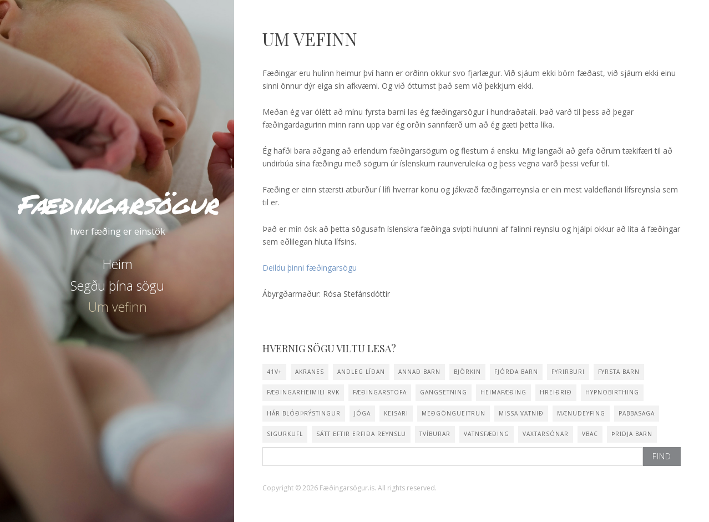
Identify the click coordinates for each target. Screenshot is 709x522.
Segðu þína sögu (117, 286)
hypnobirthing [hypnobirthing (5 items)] (612, 392)
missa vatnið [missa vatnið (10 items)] (521, 413)
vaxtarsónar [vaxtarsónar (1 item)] (546, 434)
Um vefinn (117, 307)
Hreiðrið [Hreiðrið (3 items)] (556, 392)
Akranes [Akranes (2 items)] (309, 372)
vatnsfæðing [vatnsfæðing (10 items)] (486, 434)
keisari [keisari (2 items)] (396, 413)
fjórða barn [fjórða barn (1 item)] (516, 372)
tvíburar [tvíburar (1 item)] (434, 434)
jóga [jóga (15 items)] (362, 413)
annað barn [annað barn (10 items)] (419, 372)
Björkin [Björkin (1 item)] (467, 372)
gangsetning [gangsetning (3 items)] (443, 392)
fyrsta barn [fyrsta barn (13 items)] (619, 372)
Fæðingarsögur (117, 204)
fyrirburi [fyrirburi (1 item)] (568, 372)
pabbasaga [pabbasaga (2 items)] (637, 413)
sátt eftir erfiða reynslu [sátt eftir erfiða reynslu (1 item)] (361, 434)
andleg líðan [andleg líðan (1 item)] (361, 372)
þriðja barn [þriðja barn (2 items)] (631, 434)
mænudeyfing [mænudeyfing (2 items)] (581, 413)
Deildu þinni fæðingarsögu (309, 267)
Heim (118, 264)
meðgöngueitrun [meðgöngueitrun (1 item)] (453, 413)
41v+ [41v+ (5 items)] (274, 372)
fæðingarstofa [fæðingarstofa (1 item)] (380, 392)
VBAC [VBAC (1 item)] (590, 434)
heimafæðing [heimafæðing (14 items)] (503, 392)
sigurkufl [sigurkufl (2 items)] (285, 434)
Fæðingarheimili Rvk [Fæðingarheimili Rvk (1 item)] (303, 392)
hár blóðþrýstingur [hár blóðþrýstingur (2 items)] (304, 413)
